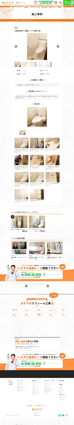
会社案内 (60, 394)
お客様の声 (62, 407)
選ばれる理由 (61, 390)
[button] (16, 46)
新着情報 (60, 396)
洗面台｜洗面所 (35, 395)
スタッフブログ (62, 406)
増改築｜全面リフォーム (48, 398)
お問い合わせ (11, 390)
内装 (33, 396)
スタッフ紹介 (61, 395)
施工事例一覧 (34, 390)
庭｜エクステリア (36, 397)
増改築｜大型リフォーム (21, 390)
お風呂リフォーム (20, 392)
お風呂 (34, 392)
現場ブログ (62, 405)
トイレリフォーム (20, 393)
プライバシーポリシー (15, 423)
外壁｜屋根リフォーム (21, 397)
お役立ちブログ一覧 (62, 404)
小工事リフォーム (47, 401)
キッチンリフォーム (20, 391)
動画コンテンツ (62, 398)
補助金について (62, 400)
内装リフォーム (47, 399)
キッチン (34, 391)
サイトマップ (8, 423)
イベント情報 (61, 397)
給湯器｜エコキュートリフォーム (23, 398)
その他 (34, 402)
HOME (10, 388)
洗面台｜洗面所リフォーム (21, 395)
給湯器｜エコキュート (36, 399)
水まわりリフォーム (20, 396)
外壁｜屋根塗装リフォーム (49, 397)
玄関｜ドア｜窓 (35, 398)
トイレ (34, 393)
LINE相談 (10, 392)
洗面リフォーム (47, 393)
